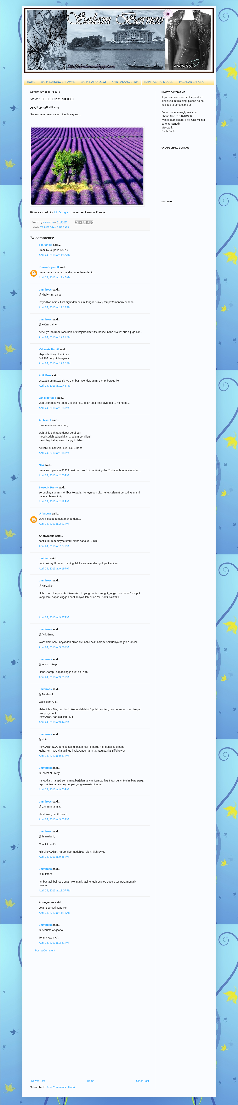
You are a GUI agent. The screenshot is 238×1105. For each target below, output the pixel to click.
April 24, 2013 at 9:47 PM (54, 755)
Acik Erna (45, 375)
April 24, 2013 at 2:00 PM (54, 475)
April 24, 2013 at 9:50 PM (54, 789)
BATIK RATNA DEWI (93, 81)
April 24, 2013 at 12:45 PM (55, 385)
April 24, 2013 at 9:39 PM (54, 677)
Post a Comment (45, 950)
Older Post (142, 1080)
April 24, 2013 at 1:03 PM (54, 408)
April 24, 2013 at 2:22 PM (54, 523)
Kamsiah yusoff (49, 267)
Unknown (45, 513)
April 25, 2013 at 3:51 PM (54, 942)
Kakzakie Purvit (49, 349)
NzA (41, 465)
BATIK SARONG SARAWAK (58, 81)
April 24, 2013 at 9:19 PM (54, 568)
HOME (31, 81)
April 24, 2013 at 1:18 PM (54, 453)
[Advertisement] (90, 1016)
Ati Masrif (45, 420)
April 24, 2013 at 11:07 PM (55, 890)
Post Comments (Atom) (61, 1087)
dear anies (45, 244)
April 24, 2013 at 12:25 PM (55, 363)
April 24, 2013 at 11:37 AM (54, 255)
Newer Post (38, 1080)
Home (90, 1080)
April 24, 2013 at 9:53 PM (54, 819)
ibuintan (44, 558)
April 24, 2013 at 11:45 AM (54, 277)
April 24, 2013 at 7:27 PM (54, 546)
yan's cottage (47, 397)
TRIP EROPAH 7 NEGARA (54, 227)
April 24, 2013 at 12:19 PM (55, 307)
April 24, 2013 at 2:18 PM (54, 501)
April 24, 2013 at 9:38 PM (54, 647)
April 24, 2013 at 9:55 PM (54, 856)
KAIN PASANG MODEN (158, 81)
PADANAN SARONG (191, 81)
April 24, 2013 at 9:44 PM (54, 722)
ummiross (48, 222)
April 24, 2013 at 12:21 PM (55, 337)
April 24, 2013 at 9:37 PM (54, 617)
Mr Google (61, 212)
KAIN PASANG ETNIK (125, 81)
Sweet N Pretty (48, 487)
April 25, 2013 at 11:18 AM (54, 912)
